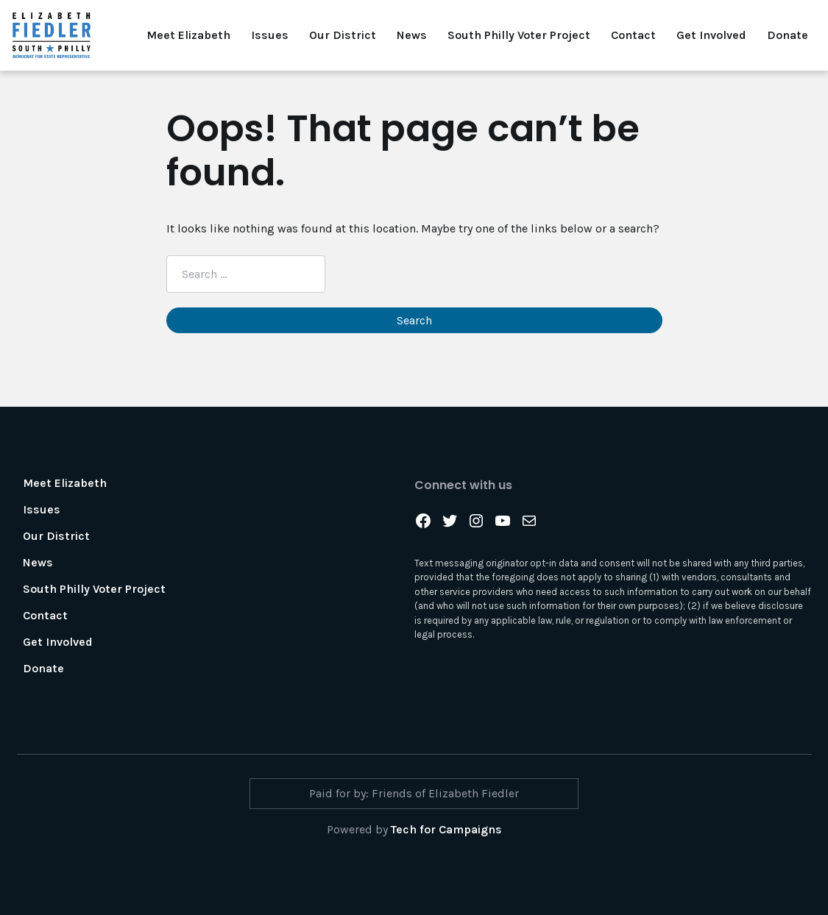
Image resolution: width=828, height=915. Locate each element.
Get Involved (711, 35)
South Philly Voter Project (518, 35)
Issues (270, 35)
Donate (787, 35)
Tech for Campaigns (446, 829)
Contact (633, 35)
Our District (342, 35)
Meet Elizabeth (188, 35)
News (412, 35)
